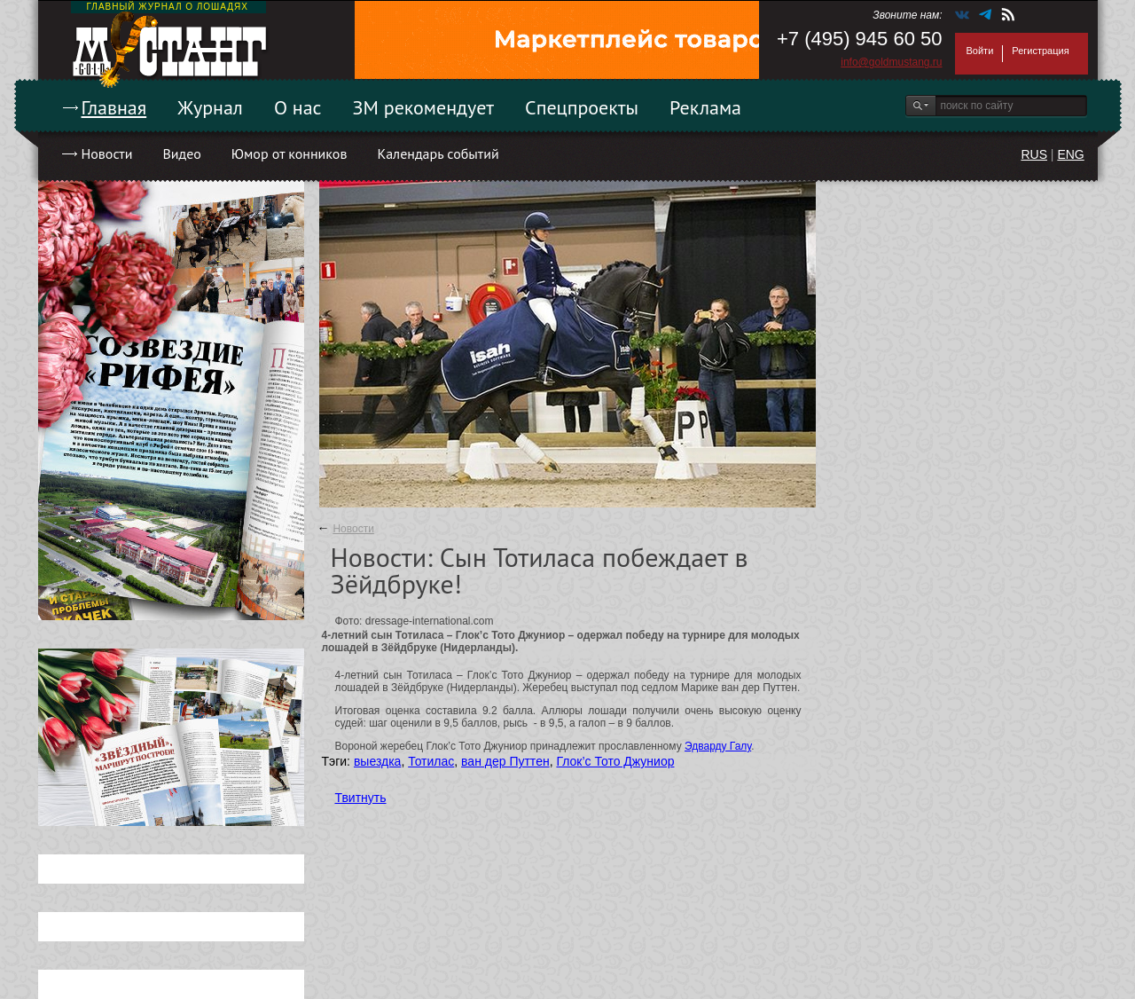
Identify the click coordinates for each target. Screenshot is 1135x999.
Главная (114, 107)
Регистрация (1040, 50)
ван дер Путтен (505, 761)
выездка (377, 761)
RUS (1034, 154)
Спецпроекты (581, 107)
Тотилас (431, 761)
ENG (1070, 154)
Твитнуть (361, 798)
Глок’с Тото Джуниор (615, 761)
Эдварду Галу (718, 746)
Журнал (210, 107)
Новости (107, 153)
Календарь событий (437, 153)
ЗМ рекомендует (424, 107)
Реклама (705, 107)
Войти (980, 50)
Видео (181, 153)
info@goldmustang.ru (891, 62)
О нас (298, 107)
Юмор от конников (289, 153)
